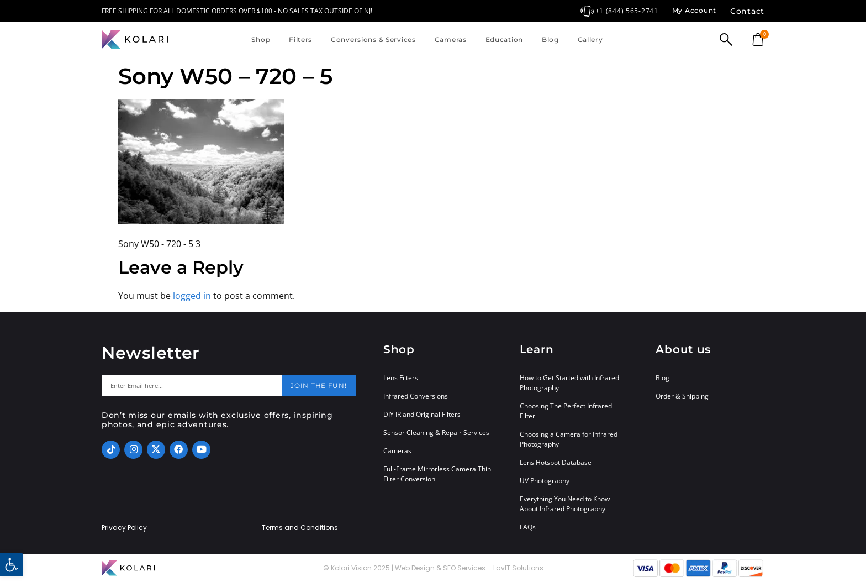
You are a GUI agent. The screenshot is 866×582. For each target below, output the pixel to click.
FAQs (528, 527)
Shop (260, 39)
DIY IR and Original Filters (422, 414)
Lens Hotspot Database (556, 462)
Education (504, 39)
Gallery (590, 39)
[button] (11, 564)
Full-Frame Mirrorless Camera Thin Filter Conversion (437, 474)
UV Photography (544, 480)
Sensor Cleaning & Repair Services (436, 432)
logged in (192, 296)
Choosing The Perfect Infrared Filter (566, 411)
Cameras (451, 39)
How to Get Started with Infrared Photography (569, 382)
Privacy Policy (124, 527)
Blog (550, 39)
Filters (300, 39)
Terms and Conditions (300, 527)
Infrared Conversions (415, 396)
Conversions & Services (373, 39)
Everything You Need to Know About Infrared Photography (565, 503)
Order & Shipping (682, 396)
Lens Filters (400, 377)
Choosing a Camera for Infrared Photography (568, 439)
